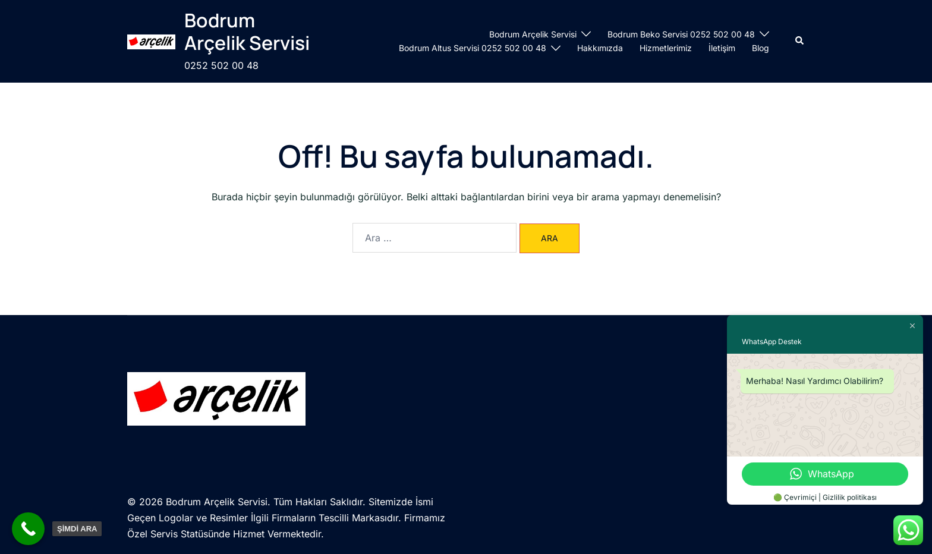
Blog (760, 48)
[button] (800, 41)
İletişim (722, 48)
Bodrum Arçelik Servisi (247, 31)
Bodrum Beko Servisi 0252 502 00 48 (681, 34)
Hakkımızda (600, 48)
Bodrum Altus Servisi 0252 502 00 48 (472, 48)
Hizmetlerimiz (666, 48)
